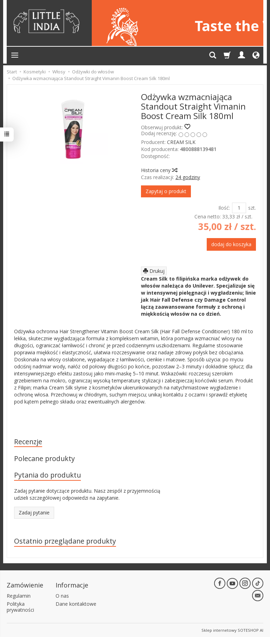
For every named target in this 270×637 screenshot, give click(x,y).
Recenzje (28, 441)
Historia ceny (159, 170)
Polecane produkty (44, 459)
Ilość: (224, 207)
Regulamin (19, 595)
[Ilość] (239, 208)
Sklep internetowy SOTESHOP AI (232, 629)
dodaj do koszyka (231, 244)
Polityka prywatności (20, 606)
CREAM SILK (181, 142)
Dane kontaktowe (76, 603)
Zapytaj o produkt (166, 191)
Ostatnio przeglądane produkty (65, 541)
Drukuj (154, 271)
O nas (62, 595)
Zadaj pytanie (34, 512)
